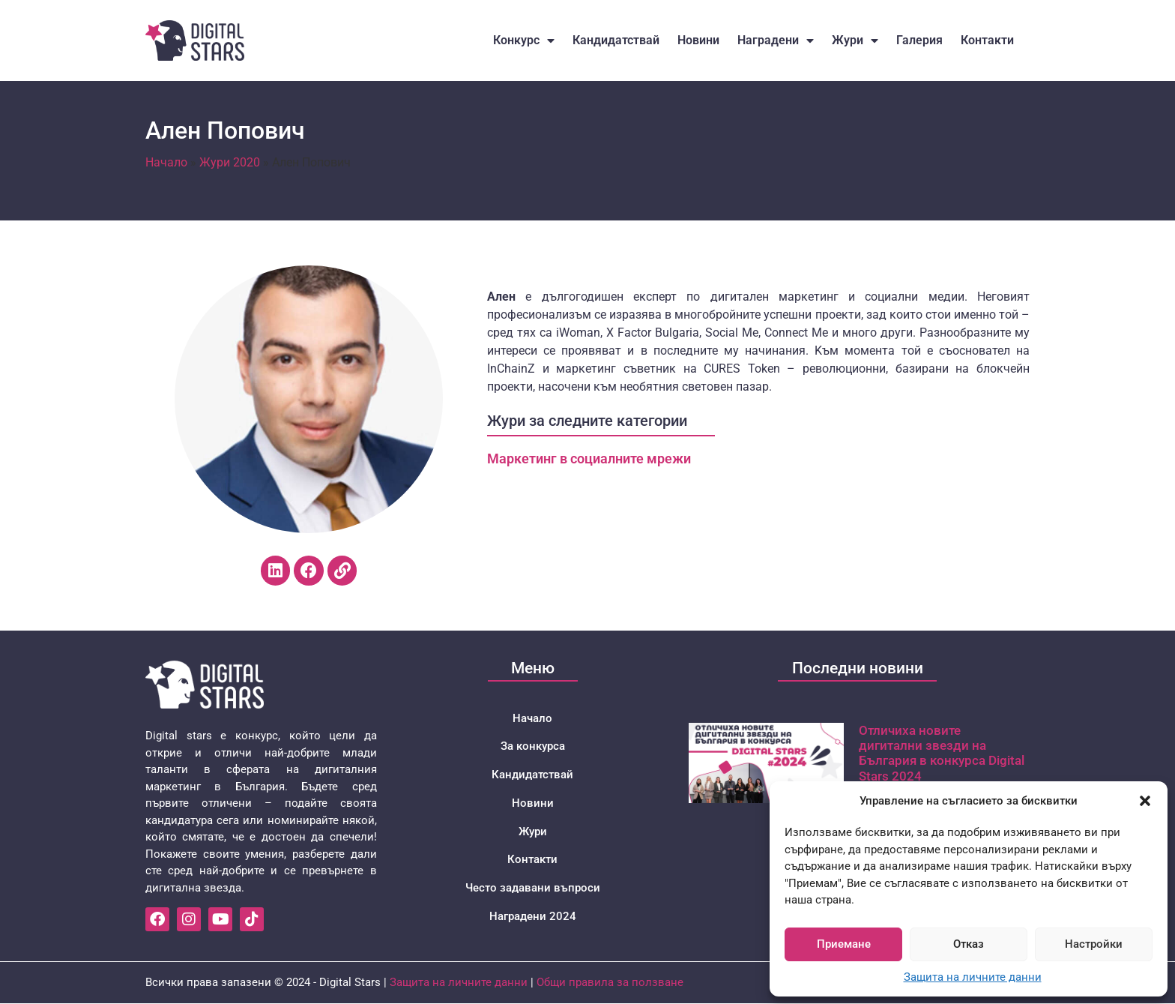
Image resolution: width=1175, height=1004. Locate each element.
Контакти (987, 40)
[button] (1145, 800)
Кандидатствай (616, 40)
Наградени (775, 40)
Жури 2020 (229, 162)
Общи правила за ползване (610, 983)
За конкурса (533, 747)
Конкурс (524, 40)
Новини (698, 40)
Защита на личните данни (973, 977)
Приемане (844, 944)
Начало (166, 162)
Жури (855, 40)
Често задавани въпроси (532, 889)
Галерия (919, 40)
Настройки (1094, 944)
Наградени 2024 (532, 918)
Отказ (968, 944)
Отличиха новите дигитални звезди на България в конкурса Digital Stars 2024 (941, 753)
